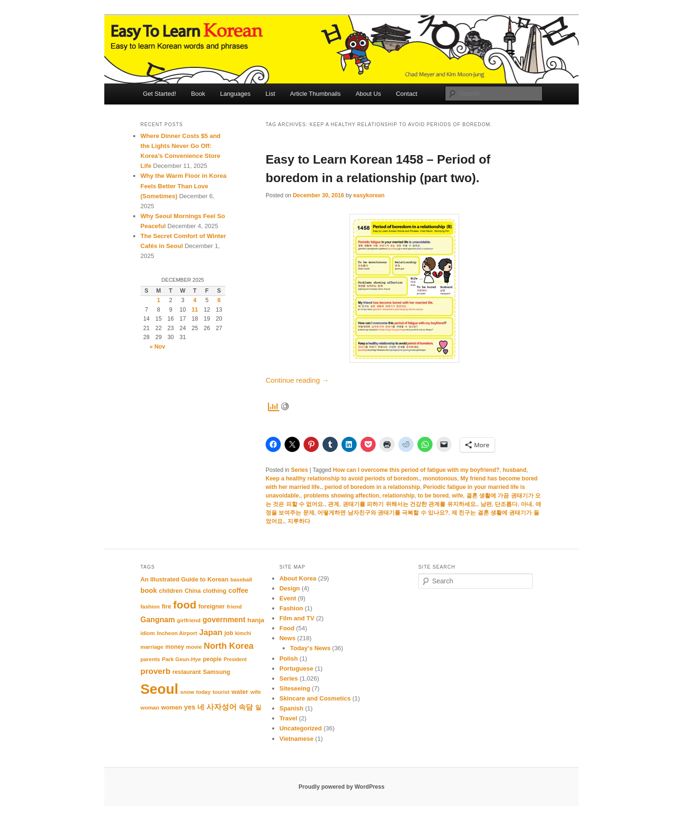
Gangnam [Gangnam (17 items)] (157, 620)
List (270, 93)
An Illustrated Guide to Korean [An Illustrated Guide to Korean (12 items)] (184, 579)
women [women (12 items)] (171, 707)
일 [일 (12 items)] (258, 707)
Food (287, 628)
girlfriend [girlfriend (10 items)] (189, 620)
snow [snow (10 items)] (187, 692)
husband (514, 470)
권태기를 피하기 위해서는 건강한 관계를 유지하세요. (409, 504)
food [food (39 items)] (184, 605)
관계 (333, 504)
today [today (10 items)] (203, 692)
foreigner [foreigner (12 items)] (211, 606)
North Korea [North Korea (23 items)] (229, 646)
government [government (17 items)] (224, 620)
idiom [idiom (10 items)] (147, 633)
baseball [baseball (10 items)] (241, 579)
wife (457, 495)
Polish (288, 658)
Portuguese (296, 668)
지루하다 (298, 521)
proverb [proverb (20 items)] (155, 671)
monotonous (440, 478)
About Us (368, 93)
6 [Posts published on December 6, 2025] (219, 300)
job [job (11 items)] (228, 633)
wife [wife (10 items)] (255, 692)
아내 (526, 504)
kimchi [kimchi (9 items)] (243, 633)
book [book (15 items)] (148, 590)
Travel (288, 718)
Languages (235, 93)
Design (289, 588)
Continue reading (297, 380)
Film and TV (296, 618)
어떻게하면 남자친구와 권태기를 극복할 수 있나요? (382, 512)
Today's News (310, 648)
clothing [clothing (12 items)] (214, 590)
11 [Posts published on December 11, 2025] (195, 309)
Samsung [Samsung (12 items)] (217, 671)
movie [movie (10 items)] (194, 647)
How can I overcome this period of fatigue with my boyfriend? (416, 470)
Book (198, 93)
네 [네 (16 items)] (200, 707)
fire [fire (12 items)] (166, 606)
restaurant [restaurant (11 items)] (187, 672)
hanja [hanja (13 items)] (256, 620)
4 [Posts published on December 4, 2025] (194, 300)
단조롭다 (506, 504)
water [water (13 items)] (240, 691)
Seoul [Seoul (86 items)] (159, 689)
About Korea (297, 578)
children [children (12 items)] (171, 590)
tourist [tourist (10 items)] (221, 692)
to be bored (433, 495)
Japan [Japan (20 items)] (210, 632)
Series (299, 470)
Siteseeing (294, 688)
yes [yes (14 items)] (189, 707)
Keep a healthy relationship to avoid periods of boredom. (343, 478)
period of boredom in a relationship (372, 487)
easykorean (369, 195)
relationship (398, 495)
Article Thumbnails (315, 93)
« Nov (157, 346)
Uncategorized (300, 728)
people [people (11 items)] (212, 659)
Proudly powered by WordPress (341, 786)
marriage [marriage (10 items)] (151, 647)
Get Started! (159, 93)
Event (287, 598)
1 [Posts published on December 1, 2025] (158, 300)
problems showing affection (341, 495)
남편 (486, 504)
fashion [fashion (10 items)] (150, 606)
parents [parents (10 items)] (150, 659)
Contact (406, 93)
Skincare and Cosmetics (315, 698)
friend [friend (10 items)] (234, 606)
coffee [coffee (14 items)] (239, 590)
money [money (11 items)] (175, 647)
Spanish (291, 708)
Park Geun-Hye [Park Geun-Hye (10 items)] (181, 659)
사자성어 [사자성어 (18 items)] (221, 706)
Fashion (291, 608)
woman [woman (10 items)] (149, 707)
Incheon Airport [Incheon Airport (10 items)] (177, 633)
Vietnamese (296, 738)
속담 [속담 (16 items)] (246, 707)
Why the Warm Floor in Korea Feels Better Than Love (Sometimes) (183, 185)
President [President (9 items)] (235, 659)
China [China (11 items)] (193, 591)
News (287, 638)
